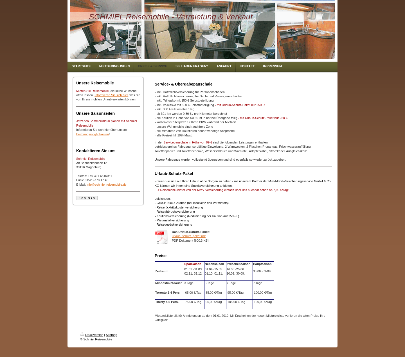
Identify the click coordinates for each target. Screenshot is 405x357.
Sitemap (111, 334)
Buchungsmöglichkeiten (92, 134)
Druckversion (91, 334)
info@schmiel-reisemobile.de (106, 184)
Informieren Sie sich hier (111, 95)
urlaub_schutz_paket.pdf (189, 236)
